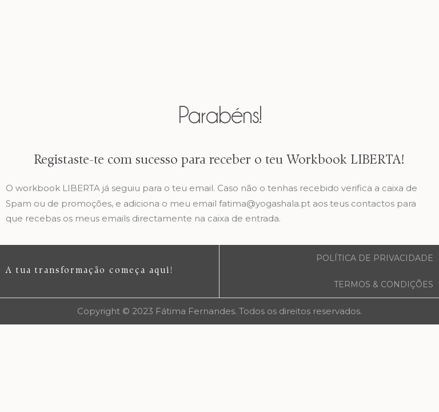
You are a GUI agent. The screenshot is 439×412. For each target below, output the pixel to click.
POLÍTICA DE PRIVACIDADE (374, 258)
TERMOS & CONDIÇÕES (383, 284)
